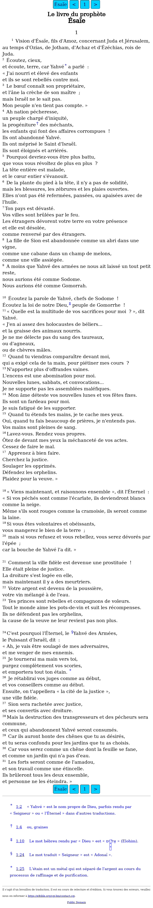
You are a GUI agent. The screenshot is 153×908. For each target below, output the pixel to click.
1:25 (20, 869)
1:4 (19, 827)
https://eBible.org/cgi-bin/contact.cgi (51, 895)
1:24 (20, 855)
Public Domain (76, 902)
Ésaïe (60, 4)
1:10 (20, 841)
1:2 (19, 807)
